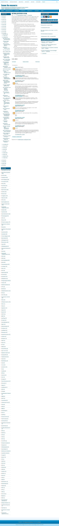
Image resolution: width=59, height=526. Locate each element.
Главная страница (25, 61)
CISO (3, 256)
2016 (3, 24)
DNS (2, 430)
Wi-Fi (3, 438)
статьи (3, 364)
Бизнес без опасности (9, 5)
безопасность (4, 481)
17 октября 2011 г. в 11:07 (20, 80)
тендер (3, 455)
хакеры (3, 282)
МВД (2, 408)
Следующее (14, 61)
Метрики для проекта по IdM (6, 96)
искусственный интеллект (4, 500)
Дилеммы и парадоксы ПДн (6, 48)
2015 (3, 26)
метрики (3, 209)
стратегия (3, 211)
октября (4, 37)
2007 (3, 165)
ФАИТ (3, 398)
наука (3, 244)
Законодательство (10, 10)
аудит (3, 324)
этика (3, 404)
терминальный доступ (6, 504)
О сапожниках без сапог (45, 27)
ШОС (3, 497)
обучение (3, 197)
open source (4, 350)
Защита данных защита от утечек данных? (6, 44)
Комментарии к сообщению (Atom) (24, 139)
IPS (2, 292)
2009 (3, 161)
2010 (3, 160)
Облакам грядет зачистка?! (6, 42)
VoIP (2, 436)
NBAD (3, 346)
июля (4, 147)
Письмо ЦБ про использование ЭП (6, 92)
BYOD (3, 288)
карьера (3, 485)
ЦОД (2, 479)
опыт (3, 377)
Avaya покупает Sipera (6, 106)
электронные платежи (6, 296)
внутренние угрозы (5, 334)
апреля (4, 152)
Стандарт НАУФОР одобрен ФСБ (6, 85)
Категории (50, 19)
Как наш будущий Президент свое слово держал (6, 114)
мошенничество (5, 416)
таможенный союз (5, 402)
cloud (3, 251)
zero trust (3, 493)
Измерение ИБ (30, 10)
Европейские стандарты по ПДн (7, 67)
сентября (5, 144)
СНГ (2, 412)
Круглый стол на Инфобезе (6, 141)
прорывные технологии (6, 422)
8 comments (30, 15)
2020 (3, 17)
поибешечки (4, 387)
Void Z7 (16, 111)
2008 (3, 163)
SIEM (3, 258)
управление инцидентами (4, 207)
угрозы (3, 187)
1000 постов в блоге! (7, 69)
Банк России (4, 189)
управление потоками (6, 509)
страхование (4, 400)
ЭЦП (2, 340)
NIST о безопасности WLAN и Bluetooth (7, 131)
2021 (3, 16)
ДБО (2, 316)
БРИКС (3, 473)
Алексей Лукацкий (18, 76)
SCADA (3, 191)
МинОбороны (4, 360)
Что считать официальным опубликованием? (6, 77)
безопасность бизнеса (6, 224)
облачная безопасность (6, 248)
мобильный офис (5, 284)
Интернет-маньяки (5, 442)
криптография (4, 201)
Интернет (3, 338)
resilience (3, 471)
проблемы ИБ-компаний (6, 229)
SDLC (3, 268)
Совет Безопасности (5, 381)
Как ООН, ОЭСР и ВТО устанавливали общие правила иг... (6, 102)
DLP (2, 270)
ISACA (3, 463)
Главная (2, 10)
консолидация (4, 179)
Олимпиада (4, 410)
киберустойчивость (5, 502)
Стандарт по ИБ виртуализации (6, 57)
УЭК (2, 477)
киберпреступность (5, 301)
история (3, 320)
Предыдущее (37, 61)
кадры (3, 385)
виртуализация (4, 326)
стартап (3, 336)
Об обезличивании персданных (47, 33)
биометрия (4, 332)
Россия (3, 193)
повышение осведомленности (5, 254)
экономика (4, 234)
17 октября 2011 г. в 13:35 (20, 110)
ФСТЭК (3, 175)
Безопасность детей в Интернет (6, 136)
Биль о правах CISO (6, 51)
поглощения (4, 181)
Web (2, 305)
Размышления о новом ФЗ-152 (46, 25)
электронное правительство (4, 513)
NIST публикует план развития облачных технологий (7, 89)
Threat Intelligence (5, 236)
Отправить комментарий (16, 136)
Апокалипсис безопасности (6, 112)
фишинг (3, 457)
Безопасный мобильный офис (6, 124)
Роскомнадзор (4, 215)
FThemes (20, 524)
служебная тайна (5, 453)
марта (4, 154)
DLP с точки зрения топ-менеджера (6, 60)
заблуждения (4, 240)
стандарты (4, 195)
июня (4, 149)
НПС (2, 217)
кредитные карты (5, 352)
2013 (3, 29)
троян (3, 358)
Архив (56, 19)
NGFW (3, 432)
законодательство (5, 170)
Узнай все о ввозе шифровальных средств (6, 54)
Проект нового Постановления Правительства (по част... (6, 82)
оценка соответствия (5, 203)
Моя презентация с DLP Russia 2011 (6, 39)
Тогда (32, 16)
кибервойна (4, 278)
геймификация (4, 246)
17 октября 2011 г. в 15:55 (20, 117)
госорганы (3, 328)
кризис (3, 312)
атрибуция (4, 330)
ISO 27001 (3, 294)
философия (4, 238)
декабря (4, 34)
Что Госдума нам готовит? (6, 75)
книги (3, 342)
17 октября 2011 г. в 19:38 (20, 134)
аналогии (3, 375)
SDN (2, 491)
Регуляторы (23, 10)
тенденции (4, 177)
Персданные (17, 10)
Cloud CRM (41, 524)
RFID (3, 465)
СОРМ (3, 414)
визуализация (4, 483)
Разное (43, 10)
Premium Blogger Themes (35, 524)
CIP (2, 459)
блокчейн (3, 383)
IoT (2, 344)
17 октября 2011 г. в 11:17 (20, 95)
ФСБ (2, 183)
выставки (3, 185)
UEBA (3, 469)
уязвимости (4, 366)
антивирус (3, 266)
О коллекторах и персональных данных (6, 118)
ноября (4, 35)
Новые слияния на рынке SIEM (6, 134)
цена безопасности (5, 213)
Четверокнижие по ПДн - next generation (48, 36)
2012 (3, 31)
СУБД (3, 391)
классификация (4, 322)
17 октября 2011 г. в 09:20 (20, 75)
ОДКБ (3, 396)
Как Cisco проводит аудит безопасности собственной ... (6, 127)
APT (2, 286)
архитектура (4, 272)
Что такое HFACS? (6, 49)
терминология (4, 356)
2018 (3, 21)
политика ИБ (4, 420)
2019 (3, 19)
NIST (2, 303)
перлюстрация (4, 418)
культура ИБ (4, 354)
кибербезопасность (5, 290)
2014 (3, 27)
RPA (2, 489)
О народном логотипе (5, 121)
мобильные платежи (5, 451)
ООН (3, 389)
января (4, 157)
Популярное (44, 19)
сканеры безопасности (6, 427)
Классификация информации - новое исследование (6, 63)
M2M (2, 406)
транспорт (3, 507)
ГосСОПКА (4, 440)
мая (4, 151)
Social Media (4, 348)
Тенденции (37, 10)
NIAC (3, 487)
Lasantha (29, 524)
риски (3, 262)
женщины (3, 444)
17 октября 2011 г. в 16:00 (20, 125)
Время (3, 495)
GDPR (3, 461)
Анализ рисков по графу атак (6, 139)
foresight (3, 379)
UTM (2, 434)
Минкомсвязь (4, 242)
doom (16, 67)
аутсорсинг (4, 276)
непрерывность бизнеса (6, 393)
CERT (3, 314)
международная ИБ (5, 280)
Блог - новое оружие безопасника (6, 98)
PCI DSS (3, 274)
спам (3, 362)
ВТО (2, 373)
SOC (2, 199)
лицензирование (5, 264)
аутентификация (5, 260)
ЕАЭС (3, 475)
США (3, 299)
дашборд (3, 318)
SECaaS (3, 467)
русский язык (4, 425)
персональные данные (6, 172)
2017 (3, 22)
